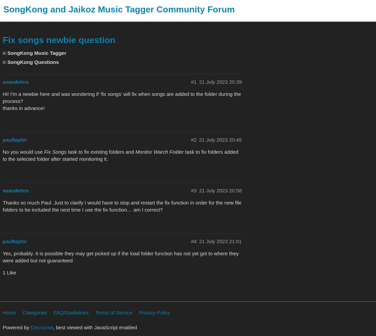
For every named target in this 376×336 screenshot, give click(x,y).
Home (9, 312)
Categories (34, 312)
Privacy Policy (154, 312)
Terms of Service (114, 312)
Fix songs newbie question (59, 40)
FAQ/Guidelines (71, 312)
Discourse (42, 327)
